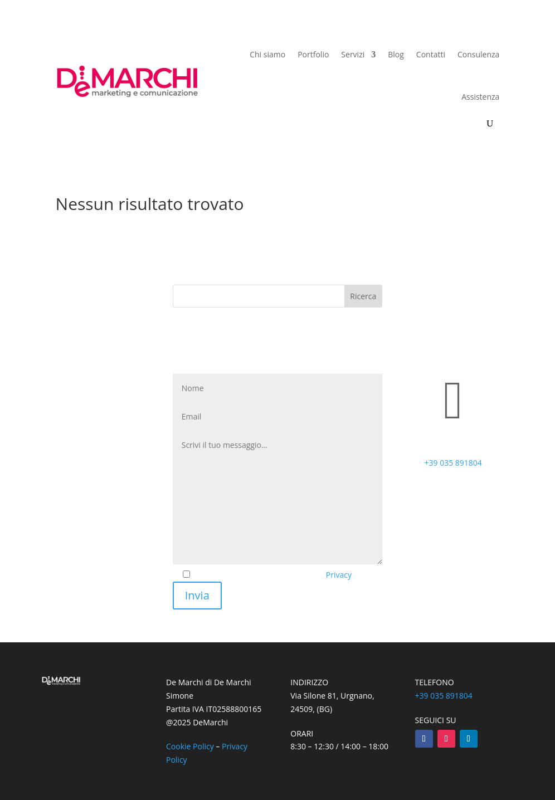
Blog (396, 54)
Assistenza (480, 96)
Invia (197, 595)
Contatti (430, 54)
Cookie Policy (190, 746)
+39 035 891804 (453, 462)
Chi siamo (267, 54)
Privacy (339, 574)
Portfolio (313, 54)
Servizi (352, 54)
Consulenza (478, 54)
